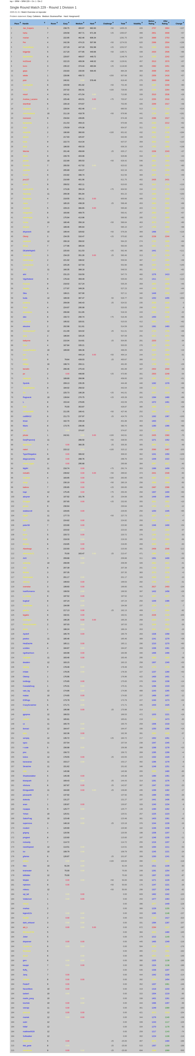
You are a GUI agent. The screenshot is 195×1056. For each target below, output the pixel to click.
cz (24, 724)
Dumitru (26, 165)
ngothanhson (28, 653)
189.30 (66, 298)
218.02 (66, 284)
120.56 (66, 833)
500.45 (93, 71)
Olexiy (25, 236)
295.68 (81, 463)
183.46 (66, 657)
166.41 (81, 411)
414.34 (81, 142)
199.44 (66, 232)
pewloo (26, 639)
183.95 (66, 478)
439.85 (81, 118)
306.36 (81, 350)
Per (24, 42)
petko (25, 359)
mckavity (27, 842)
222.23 (66, 61)
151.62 (66, 766)
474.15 (81, 42)
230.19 (66, 482)
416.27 (81, 170)
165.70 (66, 724)
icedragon (27, 620)
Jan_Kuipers (28, 28)
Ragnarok (27, 397)
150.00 (81, 71)
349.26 (81, 288)
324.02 (81, 331)
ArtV (25, 558)
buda (25, 298)
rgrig (25, 336)
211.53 (66, 123)
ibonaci (26, 728)
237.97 (81, 416)
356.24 (81, 189)
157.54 (66, 743)
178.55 (66, 757)
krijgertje (26, 52)
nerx (25, 568)
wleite (25, 75)
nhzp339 (26, 132)
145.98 (66, 771)
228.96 (66, 75)
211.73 (66, 416)
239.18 (81, 421)
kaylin (25, 515)
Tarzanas (27, 194)
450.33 (81, 146)
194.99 (66, 605)
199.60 (66, 587)
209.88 (66, 558)
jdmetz (26, 161)
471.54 (81, 94)
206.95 (81, 426)
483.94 (93, 66)
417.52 (81, 165)
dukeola (26, 799)
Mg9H (25, 468)
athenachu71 (28, 553)
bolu (25, 407)
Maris (25, 156)
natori (25, 449)
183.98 (66, 653)
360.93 (81, 132)
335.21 (81, 345)
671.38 (93, 33)
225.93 (66, 250)
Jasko (25, 203)
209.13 (66, 383)
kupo (25, 127)
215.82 (66, 175)
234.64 (66, 118)
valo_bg (26, 691)
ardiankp (26, 563)
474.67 (81, 104)
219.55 (66, 198)
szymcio (26, 208)
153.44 (66, 402)
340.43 (81, 303)
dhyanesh (27, 232)
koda (25, 142)
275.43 (81, 369)
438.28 (81, 203)
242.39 (66, 42)
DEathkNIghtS (29, 250)
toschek (26, 1003)
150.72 (66, 317)
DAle (25, 345)
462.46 (81, 38)
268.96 (81, 378)
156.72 (66, 752)
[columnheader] (16, 22)
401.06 (81, 179)
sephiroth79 (28, 189)
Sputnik (26, 383)
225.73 (66, 392)
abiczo (26, 137)
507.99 (93, 42)
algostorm (27, 445)
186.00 (66, 146)
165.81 (66, 719)
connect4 (27, 321)
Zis (24, 392)
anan (25, 804)
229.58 (66, 33)
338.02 (81, 260)
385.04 (81, 246)
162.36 (66, 733)
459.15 (81, 123)
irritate (25, 672)
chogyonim (27, 213)
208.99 (66, 563)
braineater (27, 870)
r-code (25, 747)
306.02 (81, 454)
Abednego (27, 549)
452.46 (81, 109)
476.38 (81, 127)
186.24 (66, 629)
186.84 (66, 336)
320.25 (81, 336)
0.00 (82, 80)
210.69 (66, 179)
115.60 (66, 837)
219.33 (66, 539)
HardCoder (27, 605)
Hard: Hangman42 (72, 16)
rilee (25, 866)
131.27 (66, 799)
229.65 (66, 511)
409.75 (81, 213)
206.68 (66, 312)
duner (25, 956)
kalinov (26, 487)
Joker (25, 937)
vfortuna (26, 785)
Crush (25, 175)
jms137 (26, 179)
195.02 (66, 321)
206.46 (66, 369)
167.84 (66, 345)
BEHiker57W (28, 932)
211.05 (66, 411)
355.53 (81, 161)
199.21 (66, 293)
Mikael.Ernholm (29, 624)
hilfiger (26, 364)
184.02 (66, 388)
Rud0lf (26, 918)
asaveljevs (27, 312)
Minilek (26, 572)
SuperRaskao (29, 388)
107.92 (66, 497)
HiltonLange (28, 260)
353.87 (81, 407)
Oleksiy (26, 676)
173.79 (66, 700)
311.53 (81, 250)
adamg (26, 667)
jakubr (25, 184)
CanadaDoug (28, 686)
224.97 (66, 307)
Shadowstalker (29, 776)
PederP (26, 984)
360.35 (81, 445)
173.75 (66, 426)
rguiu (25, 743)
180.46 (66, 222)
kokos (25, 757)
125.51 (66, 814)
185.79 (66, 634)
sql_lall (26, 894)
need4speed (28, 847)
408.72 (81, 75)
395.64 (81, 227)
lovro (25, 66)
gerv (25, 960)
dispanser (27, 941)
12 (48, 241)
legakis (26, 615)
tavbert (26, 993)
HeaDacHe (27, 643)
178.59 (66, 127)
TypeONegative (29, 454)
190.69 (66, 132)
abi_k (25, 927)
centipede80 (28, 411)
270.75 (81, 397)
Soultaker (27, 109)
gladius (26, 610)
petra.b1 (26, 1012)
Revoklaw (27, 198)
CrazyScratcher (29, 705)
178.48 (66, 667)
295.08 (81, 307)
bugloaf (26, 601)
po (24, 374)
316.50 (81, 274)
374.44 (81, 66)
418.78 (81, 113)
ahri (24, 274)
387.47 (81, 298)
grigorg (26, 833)
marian (26, 38)
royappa (26, 809)
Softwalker (27, 1036)
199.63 (66, 582)
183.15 (66, 662)
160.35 (66, 269)
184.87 (66, 648)
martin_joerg (28, 998)
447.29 (81, 47)
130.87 (66, 804)
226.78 (66, 156)
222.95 (66, 38)
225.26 (66, 265)
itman (25, 421)
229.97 (66, 56)
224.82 (66, 520)
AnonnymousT (29, 331)
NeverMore (27, 989)
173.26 (66, 189)
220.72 (66, 534)
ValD (25, 269)
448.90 (81, 374)
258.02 (81, 388)
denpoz (26, 227)
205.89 (66, 170)
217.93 (66, 137)
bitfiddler (26, 875)
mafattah (27, 657)
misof (25, 94)
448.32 (93, 61)
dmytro (26, 544)
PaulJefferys (28, 47)
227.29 (66, 47)
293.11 (81, 364)
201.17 (66, 577)
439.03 (81, 359)
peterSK (26, 525)
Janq (25, 975)
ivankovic (27, 378)
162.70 (66, 421)
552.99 (93, 47)
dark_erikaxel (28, 923)
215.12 (66, 449)
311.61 (81, 326)
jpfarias (26, 856)
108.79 (66, 851)
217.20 (66, 52)
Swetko (26, 288)
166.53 (66, 714)
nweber (26, 719)
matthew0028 (29, 1031)
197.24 (66, 601)
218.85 (66, 544)
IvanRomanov (29, 591)
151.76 (81, 497)
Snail (25, 539)
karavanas (27, 762)
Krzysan (26, 284)
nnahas (26, 908)
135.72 (66, 738)
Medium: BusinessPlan (52, 16)
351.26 (81, 255)
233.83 (66, 71)
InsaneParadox (29, 350)
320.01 (81, 321)
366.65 (81, 208)
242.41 (66, 94)
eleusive (26, 326)
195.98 (66, 709)
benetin (26, 369)
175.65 (66, 681)
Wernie (26, 151)
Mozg (25, 246)
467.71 (81, 33)
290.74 (81, 317)
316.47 (81, 236)
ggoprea (26, 714)
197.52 (66, 596)
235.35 (81, 383)
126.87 (66, 856)
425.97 (81, 137)
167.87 (66, 785)
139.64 (66, 397)
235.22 (66, 66)
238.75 (66, 28)
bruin (25, 534)
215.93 (66, 549)
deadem (26, 662)
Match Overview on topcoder (33, 12)
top (11, 1)
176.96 (66, 676)
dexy (25, 146)
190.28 (81, 392)
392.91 (81, 90)
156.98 (66, 747)
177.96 (66, 246)
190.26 (66, 620)
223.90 (66, 525)
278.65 (81, 402)
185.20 (66, 203)
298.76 (81, 459)
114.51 (66, 847)
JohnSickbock (29, 113)
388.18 (81, 269)
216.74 (66, 468)
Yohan (25, 814)
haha (25, 33)
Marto (25, 426)
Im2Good (27, 61)
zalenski (26, 170)
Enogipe (26, 501)
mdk (25, 771)
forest (25, 520)
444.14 (81, 355)
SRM (17, 1)
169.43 (66, 781)
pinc (25, 752)
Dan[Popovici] (29, 440)
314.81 (81, 340)
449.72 (93, 56)
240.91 (66, 80)
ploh (25, 80)
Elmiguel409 (28, 790)
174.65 (66, 695)
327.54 (81, 265)
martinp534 (28, 85)
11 (48, 194)
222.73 (66, 142)
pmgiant (26, 837)
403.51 (81, 99)
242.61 (66, 435)
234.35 (66, 236)
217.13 (66, 610)
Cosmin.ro (27, 946)
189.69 (66, 350)
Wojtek (26, 880)
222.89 (66, 161)
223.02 (66, 530)
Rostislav (27, 951)
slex (24, 317)
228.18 (66, 104)
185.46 (66, 639)
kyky (25, 733)
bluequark (27, 781)
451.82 (81, 85)
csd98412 (27, 416)
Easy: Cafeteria (34, 16)
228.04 (66, 109)
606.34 (93, 38)
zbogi (25, 482)
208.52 (66, 184)
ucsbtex (26, 648)
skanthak (27, 104)
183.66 (66, 213)
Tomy (25, 90)
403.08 (81, 156)
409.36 (81, 61)
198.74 (66, 364)
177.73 (66, 515)
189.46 (66, 227)
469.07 (81, 56)
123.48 (66, 818)
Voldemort (27, 899)
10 (48, 113)
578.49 (93, 80)
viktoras (26, 582)
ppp (24, 709)
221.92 (66, 260)
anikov (26, 861)
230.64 (66, 506)
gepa (25, 71)
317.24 (81, 284)
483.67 (81, 28)
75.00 (67, 407)
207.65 (66, 501)
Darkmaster (28, 577)
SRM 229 (25, 1)
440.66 (93, 52)
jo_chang (27, 596)
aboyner (26, 497)
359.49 (81, 279)
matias (26, 695)
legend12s (27, 913)
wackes (26, 979)
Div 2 (40, 1)
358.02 (81, 241)
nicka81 (26, 473)
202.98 (66, 326)
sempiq (26, 738)
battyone (26, 340)
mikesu (26, 889)
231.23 (66, 274)
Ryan (25, 307)
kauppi (26, 965)
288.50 (81, 440)
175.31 (66, 686)
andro (25, 629)
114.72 (66, 842)
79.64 (67, 359)
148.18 (66, 823)
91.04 (67, 866)
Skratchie (27, 766)
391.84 (81, 194)
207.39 (66, 568)
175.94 (66, 217)
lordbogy (26, 681)
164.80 (66, 790)
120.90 (66, 828)
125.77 (66, 809)
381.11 (81, 198)
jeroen (25, 506)
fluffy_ (25, 970)
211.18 (66, 113)
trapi (25, 492)
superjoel (27, 241)
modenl (26, 828)
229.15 (66, 208)
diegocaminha (29, 459)
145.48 (66, 776)
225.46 (66, 99)
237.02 (66, 90)
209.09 (66, 303)
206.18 (66, 241)
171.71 (66, 705)
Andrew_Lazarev (30, 99)
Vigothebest (28, 279)
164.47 (66, 728)
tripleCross (27, 1041)
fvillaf (25, 1027)
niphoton (26, 885)
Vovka (25, 222)
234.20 (66, 255)
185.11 (66, 643)
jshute (25, 435)
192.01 (66, 615)
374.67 (81, 430)
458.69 (81, 151)
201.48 (66, 151)
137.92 (66, 795)
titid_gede (27, 1045)
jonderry (26, 303)
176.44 (66, 279)
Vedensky (27, 255)
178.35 (66, 672)
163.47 (81, 553)
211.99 (66, 331)
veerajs (26, 1008)
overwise (27, 587)
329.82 (81, 232)
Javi (24, 430)
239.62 (66, 473)
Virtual (25, 904)
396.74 (81, 175)
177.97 (66, 288)
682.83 (93, 28)
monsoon (27, 118)
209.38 (66, 194)
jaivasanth (27, 795)
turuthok (26, 478)
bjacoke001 (28, 56)
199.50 (66, 591)
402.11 (81, 184)
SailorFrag (27, 818)
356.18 (81, 222)
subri (25, 1022)
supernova (27, 823)
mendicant (27, 1050)
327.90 (81, 293)
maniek (26, 1017)
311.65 (81, 312)
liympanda (27, 123)
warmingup (27, 217)
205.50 (66, 165)
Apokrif (26, 634)
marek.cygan (28, 463)
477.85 (81, 52)
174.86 (66, 691)
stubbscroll (27, 511)
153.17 (66, 762)
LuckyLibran (28, 265)
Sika (25, 293)
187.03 (66, 624)
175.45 (66, 492)
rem (24, 355)
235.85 (66, 487)
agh (24, 530)
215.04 (66, 340)
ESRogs (26, 700)
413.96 (81, 217)
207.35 (66, 572)
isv (24, 851)
